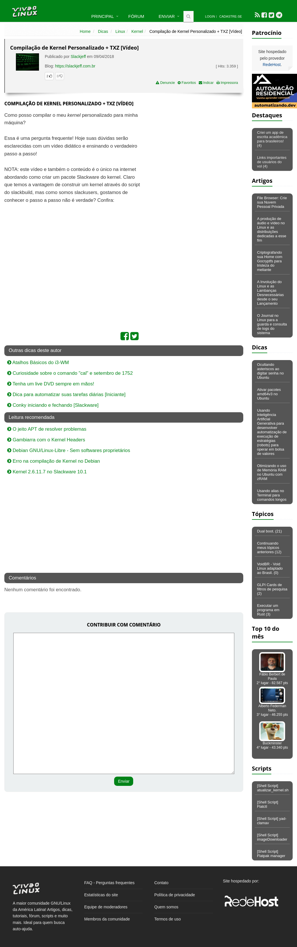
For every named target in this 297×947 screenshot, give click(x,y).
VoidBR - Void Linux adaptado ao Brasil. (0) (270, 568)
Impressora (227, 83)
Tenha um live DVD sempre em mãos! (50, 384)
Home (85, 31)
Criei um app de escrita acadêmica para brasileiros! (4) (272, 139)
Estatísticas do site (101, 895)
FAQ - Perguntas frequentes (109, 882)
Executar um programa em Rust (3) (268, 609)
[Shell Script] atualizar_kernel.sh (273, 788)
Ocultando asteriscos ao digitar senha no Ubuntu (270, 371)
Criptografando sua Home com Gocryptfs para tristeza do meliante (269, 261)
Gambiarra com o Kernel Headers (46, 440)
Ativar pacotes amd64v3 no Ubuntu (269, 393)
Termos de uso (167, 919)
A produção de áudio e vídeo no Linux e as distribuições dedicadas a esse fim (271, 229)
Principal (102, 16)
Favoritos (187, 83)
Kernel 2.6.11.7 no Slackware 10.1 (47, 472)
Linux (120, 31)
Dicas (103, 31)
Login (210, 16)
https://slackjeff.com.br (75, 66)
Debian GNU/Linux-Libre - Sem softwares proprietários (68, 450)
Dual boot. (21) (269, 531)
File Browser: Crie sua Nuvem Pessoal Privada (272, 202)
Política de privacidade (174, 895)
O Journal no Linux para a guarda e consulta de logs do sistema (272, 324)
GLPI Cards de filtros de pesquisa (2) (272, 589)
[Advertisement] (193, 153)
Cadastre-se (230, 16)
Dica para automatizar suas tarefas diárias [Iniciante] (66, 394)
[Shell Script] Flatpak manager (271, 853)
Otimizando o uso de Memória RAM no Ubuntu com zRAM (271, 472)
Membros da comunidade (107, 919)
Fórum (136, 16)
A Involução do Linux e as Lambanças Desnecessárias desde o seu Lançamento (270, 293)
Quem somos (166, 907)
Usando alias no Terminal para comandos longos (272, 495)
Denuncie (165, 83)
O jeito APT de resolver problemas (46, 429)
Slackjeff (78, 56)
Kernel (137, 31)
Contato (161, 882)
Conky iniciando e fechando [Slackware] (53, 405)
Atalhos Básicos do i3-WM (38, 362)
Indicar (206, 83)
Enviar (167, 16)
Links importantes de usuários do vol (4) (272, 161)
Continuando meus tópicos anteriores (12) (269, 547)
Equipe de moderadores (105, 907)
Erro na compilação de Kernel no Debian (53, 461)
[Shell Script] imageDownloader (272, 837)
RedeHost (272, 64)
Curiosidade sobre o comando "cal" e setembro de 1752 (70, 373)
